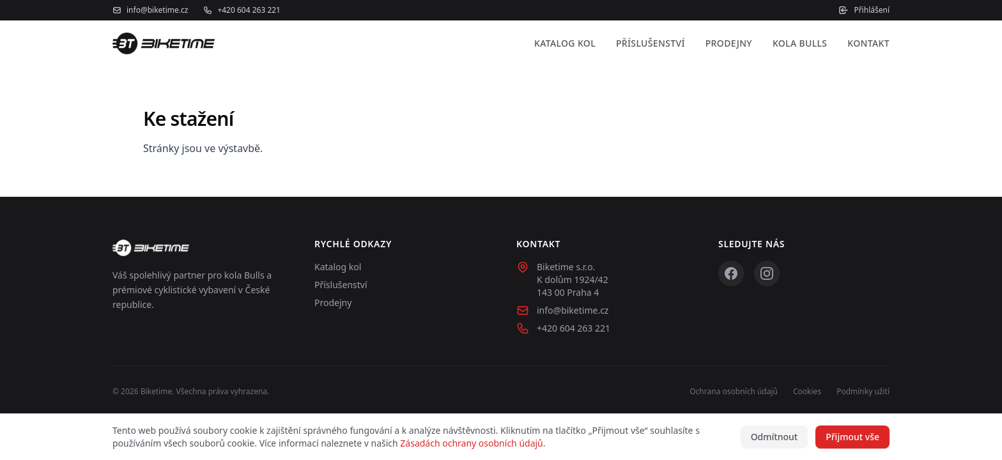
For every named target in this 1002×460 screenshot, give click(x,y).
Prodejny (728, 43)
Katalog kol (565, 43)
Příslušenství (650, 43)
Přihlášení (864, 10)
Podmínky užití (863, 392)
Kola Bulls (800, 43)
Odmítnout (774, 437)
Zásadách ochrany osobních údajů (471, 443)
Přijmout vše (852, 437)
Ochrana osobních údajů (734, 392)
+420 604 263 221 (242, 10)
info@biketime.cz (150, 10)
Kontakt (868, 43)
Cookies (807, 392)
